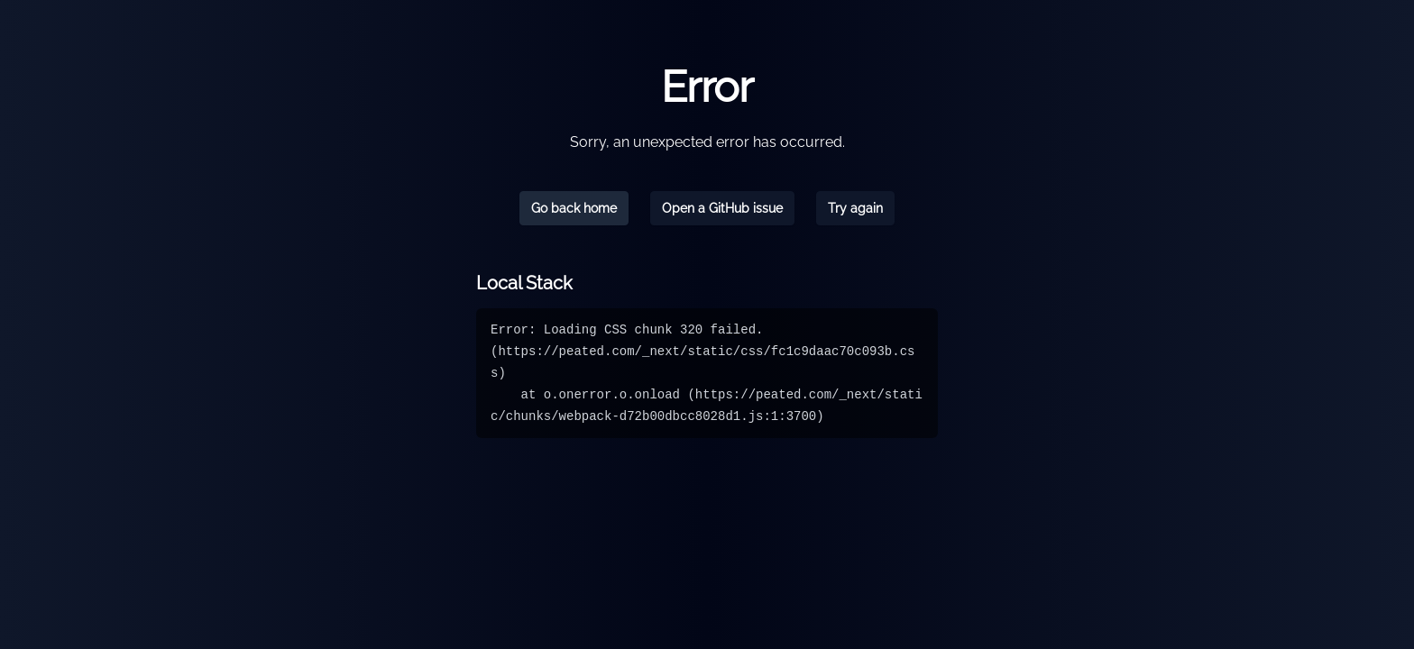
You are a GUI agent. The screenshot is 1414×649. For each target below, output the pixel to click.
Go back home (574, 208)
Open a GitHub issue (722, 208)
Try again (855, 208)
